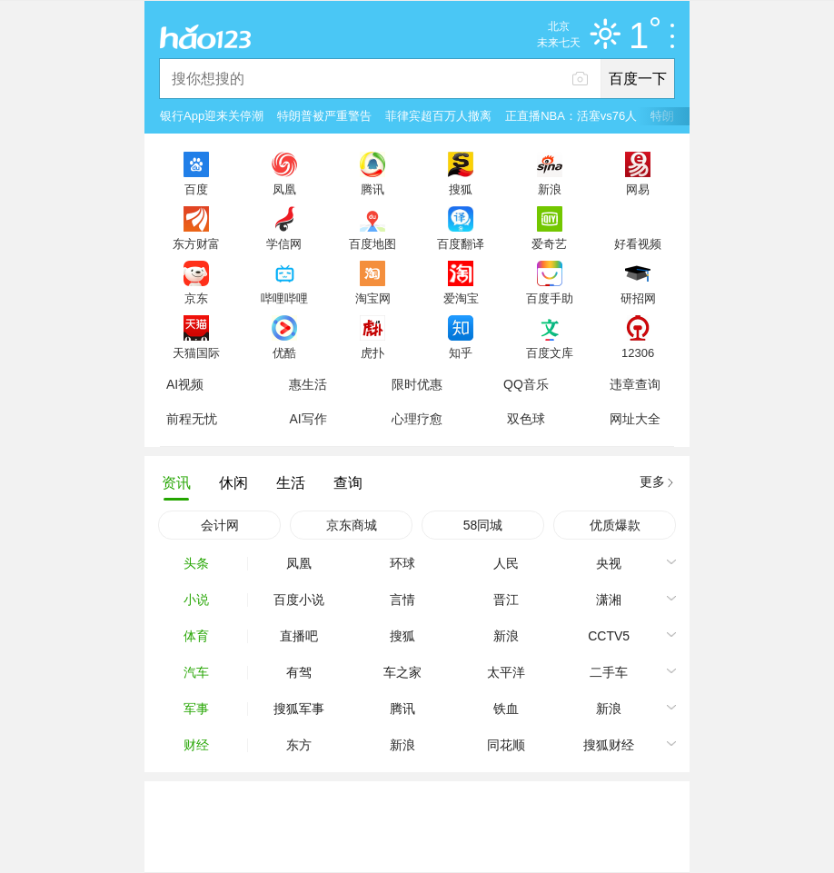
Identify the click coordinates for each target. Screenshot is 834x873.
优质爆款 (615, 525)
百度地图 (372, 243)
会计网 (220, 525)
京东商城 (351, 525)
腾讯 (372, 189)
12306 (637, 352)
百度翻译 (460, 243)
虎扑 (372, 352)
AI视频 (185, 384)
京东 (196, 298)
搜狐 (460, 189)
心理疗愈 (417, 419)
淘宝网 (373, 298)
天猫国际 (196, 352)
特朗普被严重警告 (324, 116)
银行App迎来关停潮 (211, 116)
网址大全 (635, 419)
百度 (196, 189)
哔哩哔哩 (284, 298)
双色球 (526, 419)
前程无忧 (191, 419)
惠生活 (308, 384)
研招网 (638, 298)
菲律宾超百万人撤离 (438, 116)
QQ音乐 (526, 384)
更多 (652, 481)
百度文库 (549, 352)
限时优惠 (417, 384)
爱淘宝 (461, 298)
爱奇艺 (549, 243)
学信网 (284, 243)
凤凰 (284, 189)
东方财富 (196, 243)
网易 (638, 189)
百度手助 (549, 298)
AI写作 (307, 419)
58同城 (483, 525)
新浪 (549, 189)
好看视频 (637, 243)
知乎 (460, 352)
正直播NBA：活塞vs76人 (571, 116)
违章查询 (635, 384)
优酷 (284, 352)
